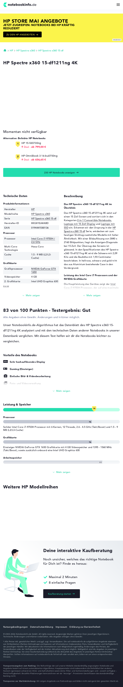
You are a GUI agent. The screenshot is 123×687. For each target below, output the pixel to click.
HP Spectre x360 (25, 50)
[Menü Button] (118, 4)
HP (11, 50)
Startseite (5, 50)
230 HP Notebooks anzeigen (59, 172)
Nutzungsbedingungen (15, 626)
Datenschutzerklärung (41, 626)
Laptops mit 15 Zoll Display (79, 223)
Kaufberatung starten (59, 593)
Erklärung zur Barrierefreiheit (85, 626)
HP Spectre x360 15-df (50, 50)
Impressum (61, 626)
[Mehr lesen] (31, 295)
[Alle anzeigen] (61, 391)
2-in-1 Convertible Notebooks (94, 220)
